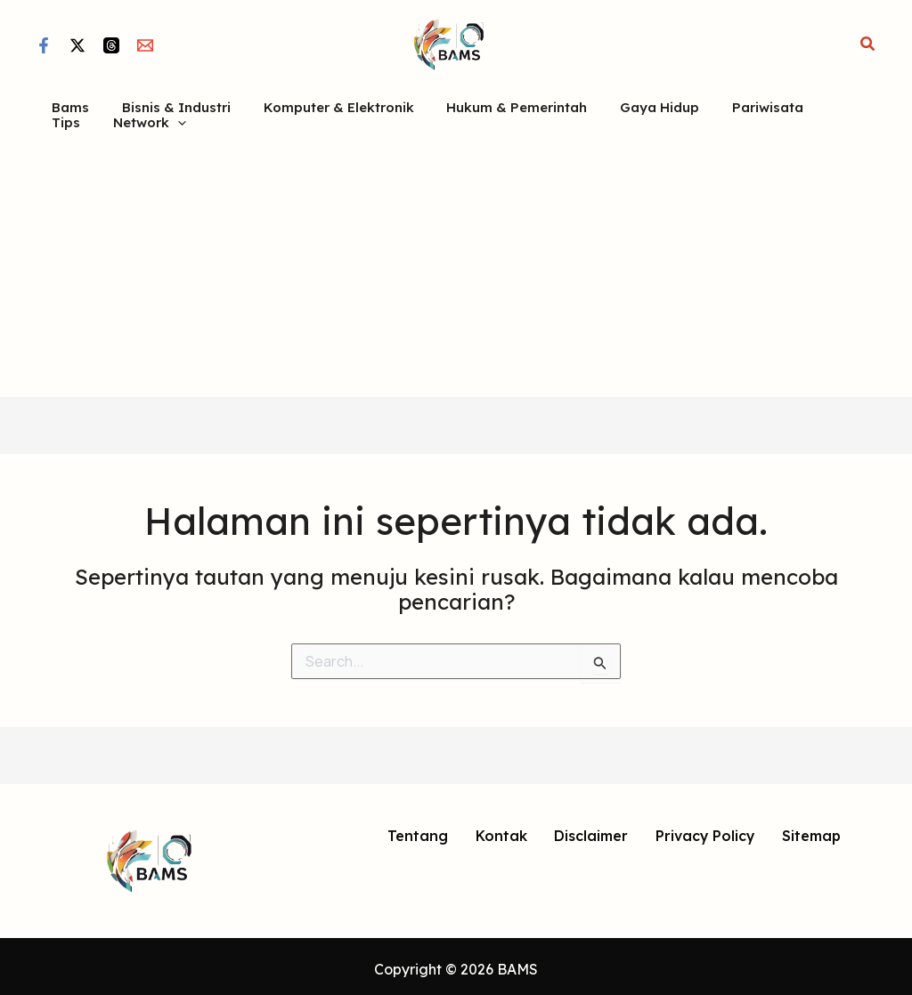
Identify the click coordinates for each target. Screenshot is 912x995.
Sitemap (811, 831)
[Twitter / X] (77, 45)
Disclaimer (590, 831)
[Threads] (111, 45)
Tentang (417, 831)
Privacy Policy (704, 831)
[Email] (145, 45)
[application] (113, 117)
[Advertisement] (456, 258)
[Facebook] (44, 45)
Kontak (500, 831)
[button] (868, 44)
